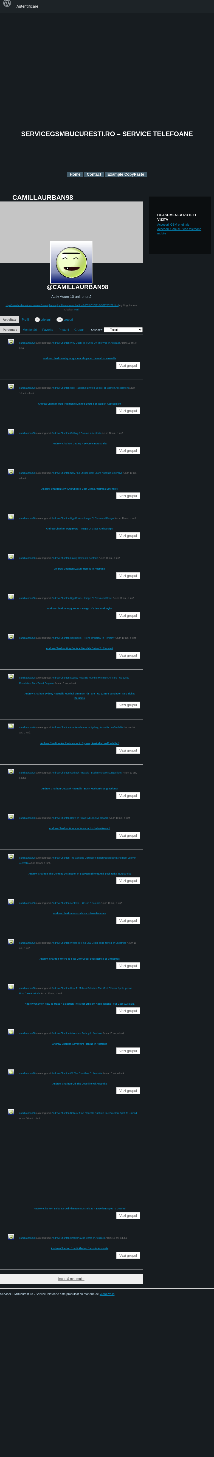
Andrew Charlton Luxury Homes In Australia (75, 558)
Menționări (30, 329)
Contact (94, 174)
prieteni (42, 319)
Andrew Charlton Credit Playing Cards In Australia (78, 1238)
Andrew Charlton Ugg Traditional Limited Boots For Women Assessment (90, 387)
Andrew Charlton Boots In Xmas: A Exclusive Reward (80, 818)
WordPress (107, 1294)
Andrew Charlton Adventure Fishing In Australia (77, 1033)
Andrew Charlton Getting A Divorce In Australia (77, 433)
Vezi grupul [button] (128, 365)
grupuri (65, 319)
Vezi (76, 309)
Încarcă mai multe (71, 1279)
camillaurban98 (27, 342)
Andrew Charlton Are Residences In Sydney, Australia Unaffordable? (88, 727)
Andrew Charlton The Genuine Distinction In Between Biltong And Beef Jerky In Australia (80, 873)
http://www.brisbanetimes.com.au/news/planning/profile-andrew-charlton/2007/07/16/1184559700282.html (62, 305)
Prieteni (64, 329)
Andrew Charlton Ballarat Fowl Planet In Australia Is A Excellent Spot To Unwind (94, 1113)
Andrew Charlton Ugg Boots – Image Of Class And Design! (83, 518)
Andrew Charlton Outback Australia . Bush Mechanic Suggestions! (87, 772)
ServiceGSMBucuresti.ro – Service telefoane (107, 134)
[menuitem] (7, 6)
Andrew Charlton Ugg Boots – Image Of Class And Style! (82, 598)
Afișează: (97, 330)
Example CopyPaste (126, 174)
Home (75, 174)
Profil (25, 319)
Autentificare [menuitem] (27, 6)
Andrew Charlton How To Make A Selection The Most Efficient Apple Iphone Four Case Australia (79, 1003)
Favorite (47, 329)
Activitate (9, 319)
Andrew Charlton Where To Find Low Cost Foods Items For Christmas (89, 943)
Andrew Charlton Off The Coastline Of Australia (77, 1073)
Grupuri (79, 329)
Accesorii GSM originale (173, 224)
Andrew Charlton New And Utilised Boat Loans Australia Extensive (87, 473)
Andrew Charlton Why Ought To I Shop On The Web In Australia (86, 342)
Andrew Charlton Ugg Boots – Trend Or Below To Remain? (83, 638)
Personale (10, 329)
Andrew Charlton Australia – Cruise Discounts (76, 903)
